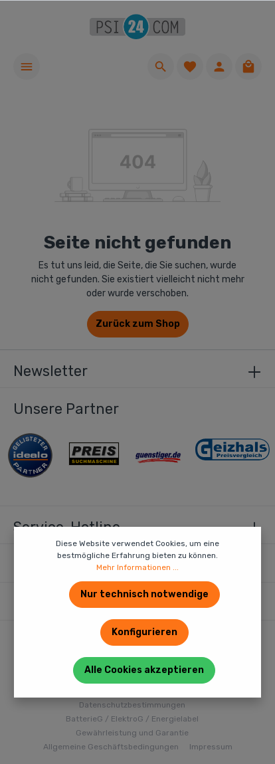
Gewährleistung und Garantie (132, 732)
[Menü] (26, 66)
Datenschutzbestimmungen (132, 705)
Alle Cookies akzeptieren (144, 670)
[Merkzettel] (190, 66)
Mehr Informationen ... (137, 567)
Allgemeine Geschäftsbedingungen (111, 746)
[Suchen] (160, 66)
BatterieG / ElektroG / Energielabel (132, 718)
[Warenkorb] (248, 66)
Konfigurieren (144, 632)
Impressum (210, 746)
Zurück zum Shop (138, 324)
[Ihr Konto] (219, 66)
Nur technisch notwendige (144, 594)
